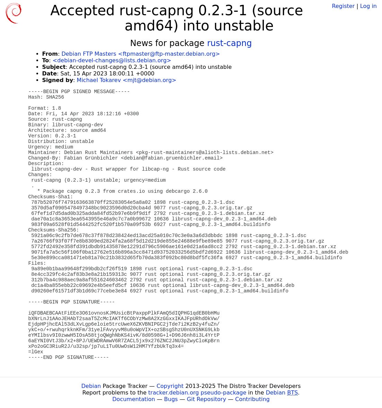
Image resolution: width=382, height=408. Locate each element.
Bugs (171, 399)
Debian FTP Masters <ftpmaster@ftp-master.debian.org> (140, 54)
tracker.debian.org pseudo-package (197, 392)
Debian (91, 386)
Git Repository (206, 399)
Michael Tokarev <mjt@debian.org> (127, 80)
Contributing (252, 399)
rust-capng (229, 43)
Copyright (170, 386)
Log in (368, 6)
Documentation (133, 399)
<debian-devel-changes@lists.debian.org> (112, 60)
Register (343, 6)
